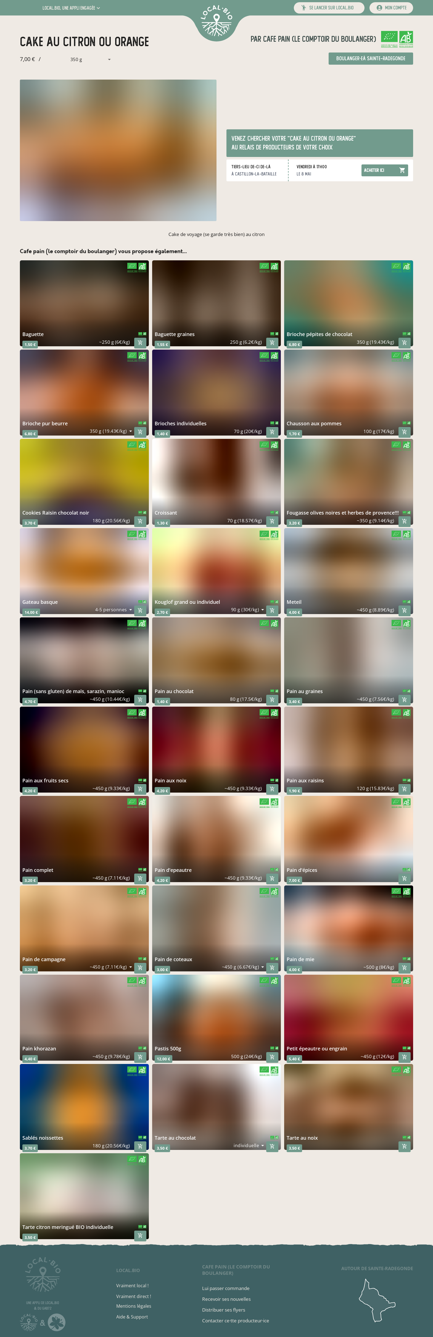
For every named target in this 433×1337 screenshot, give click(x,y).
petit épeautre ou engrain (317, 1048)
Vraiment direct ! (133, 1296)
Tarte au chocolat (175, 1137)
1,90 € (294, 790)
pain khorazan (39, 1048)
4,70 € (30, 701)
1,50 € (30, 344)
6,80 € (294, 344)
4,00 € (294, 612)
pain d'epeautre (173, 870)
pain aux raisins (305, 780)
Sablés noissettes (42, 1137)
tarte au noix (302, 1137)
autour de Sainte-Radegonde (377, 1268)
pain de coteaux (173, 959)
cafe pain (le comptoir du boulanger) (318, 39)
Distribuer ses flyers (223, 1310)
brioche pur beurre (45, 423)
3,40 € (294, 701)
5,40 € (294, 1058)
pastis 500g (168, 1048)
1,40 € (162, 433)
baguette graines (175, 334)
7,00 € (294, 880)
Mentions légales (133, 1306)
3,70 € (30, 523)
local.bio (128, 1270)
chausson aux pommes (314, 423)
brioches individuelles (181, 423)
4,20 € (30, 790)
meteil (294, 602)
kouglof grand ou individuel (187, 602)
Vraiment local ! (132, 1286)
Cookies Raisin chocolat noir (55, 512)
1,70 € (294, 433)
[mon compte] (391, 8)
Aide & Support (132, 1317)
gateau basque (40, 602)
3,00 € (162, 969)
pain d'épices (302, 870)
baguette (33, 334)
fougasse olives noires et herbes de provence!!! (343, 512)
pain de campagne (43, 959)
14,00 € (31, 612)
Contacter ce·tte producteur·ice (235, 1320)
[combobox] (77, 59)
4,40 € (30, 1058)
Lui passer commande (226, 1288)
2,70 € (162, 612)
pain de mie (300, 959)
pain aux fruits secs (45, 780)
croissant (166, 512)
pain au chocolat (174, 691)
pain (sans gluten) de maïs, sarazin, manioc (73, 691)
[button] (72, 8)
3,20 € (294, 523)
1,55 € (162, 344)
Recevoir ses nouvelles (226, 1299)
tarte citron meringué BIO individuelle (67, 1227)
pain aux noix (170, 780)
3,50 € (162, 1148)
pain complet (37, 870)
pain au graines (305, 691)
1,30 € (162, 523)
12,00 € (163, 1058)
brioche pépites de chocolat (319, 334)
